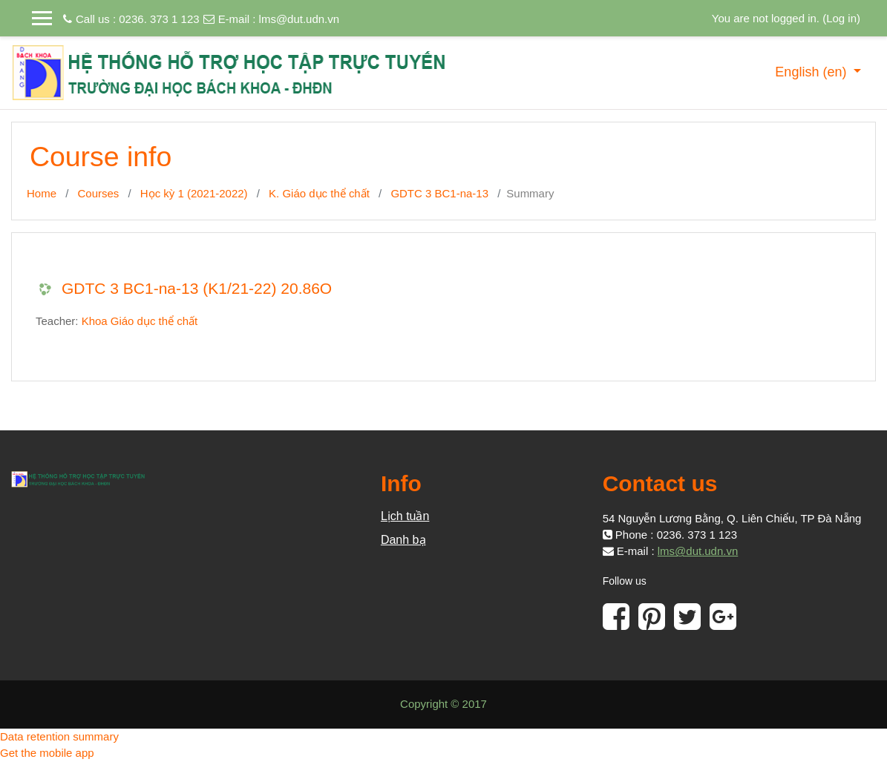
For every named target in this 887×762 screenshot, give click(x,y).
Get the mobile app (47, 752)
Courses (99, 193)
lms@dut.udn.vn (299, 19)
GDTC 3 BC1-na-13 (439, 193)
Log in (841, 18)
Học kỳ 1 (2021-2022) (194, 193)
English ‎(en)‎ (812, 72)
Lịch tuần (405, 516)
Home (41, 193)
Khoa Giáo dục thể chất (140, 321)
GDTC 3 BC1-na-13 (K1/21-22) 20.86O (197, 288)
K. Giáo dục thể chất (319, 193)
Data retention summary (59, 736)
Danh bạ (403, 539)
